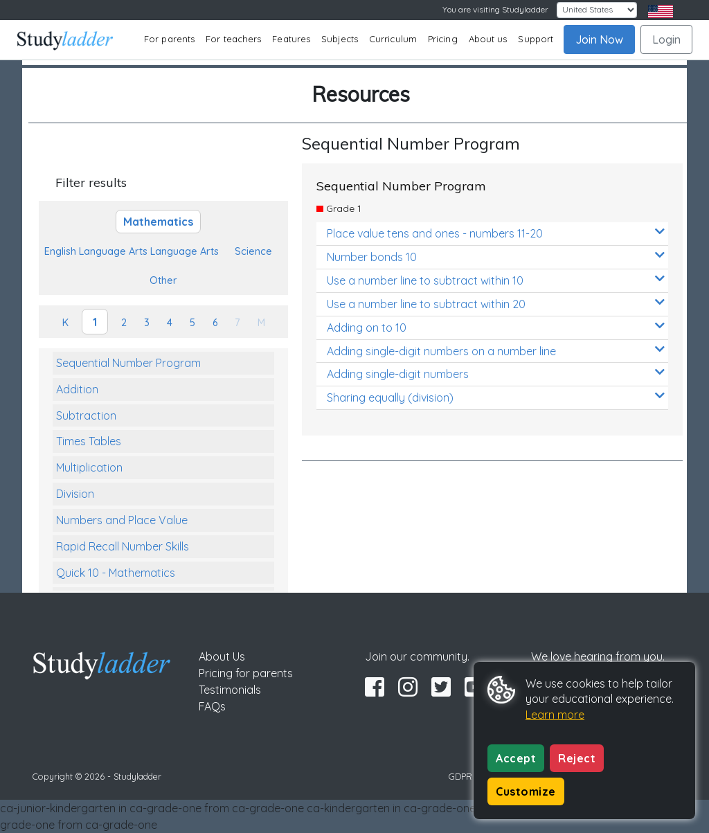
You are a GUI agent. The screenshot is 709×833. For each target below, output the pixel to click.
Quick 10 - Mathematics (115, 573)
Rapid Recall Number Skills (122, 546)
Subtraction (86, 415)
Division (75, 494)
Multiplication (89, 467)
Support (535, 38)
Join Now (599, 39)
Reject (576, 758)
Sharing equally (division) (496, 397)
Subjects (339, 38)
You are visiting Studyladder (495, 9)
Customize (526, 791)
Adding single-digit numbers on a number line (496, 350)
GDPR (460, 776)
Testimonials (230, 690)
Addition (77, 389)
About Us (222, 656)
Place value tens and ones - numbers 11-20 (496, 233)
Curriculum (393, 38)
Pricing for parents (246, 673)
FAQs (212, 706)
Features (291, 38)
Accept (516, 758)
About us (488, 38)
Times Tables (88, 441)
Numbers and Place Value (122, 520)
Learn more (555, 715)
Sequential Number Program (128, 363)
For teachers (233, 38)
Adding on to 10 (496, 327)
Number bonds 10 (496, 256)
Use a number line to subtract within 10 (496, 280)
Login (666, 39)
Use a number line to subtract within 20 (496, 303)
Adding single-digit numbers (496, 373)
